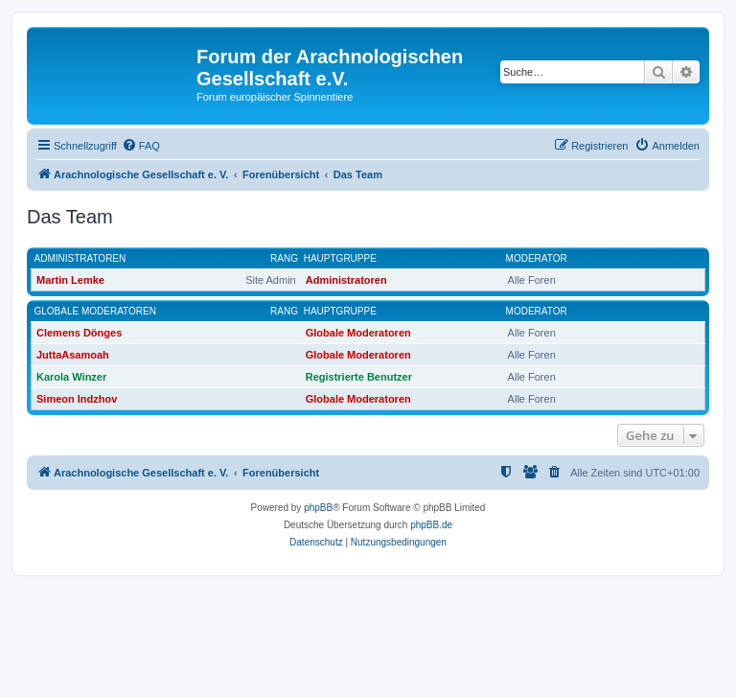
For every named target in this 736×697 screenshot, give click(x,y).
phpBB (318, 507)
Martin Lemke (70, 280)
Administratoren (80, 258)
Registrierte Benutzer (359, 377)
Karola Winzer (71, 377)
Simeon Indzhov (76, 399)
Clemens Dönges (79, 332)
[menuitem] (141, 145)
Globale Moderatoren (95, 311)
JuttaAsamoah (72, 354)
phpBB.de (431, 525)
